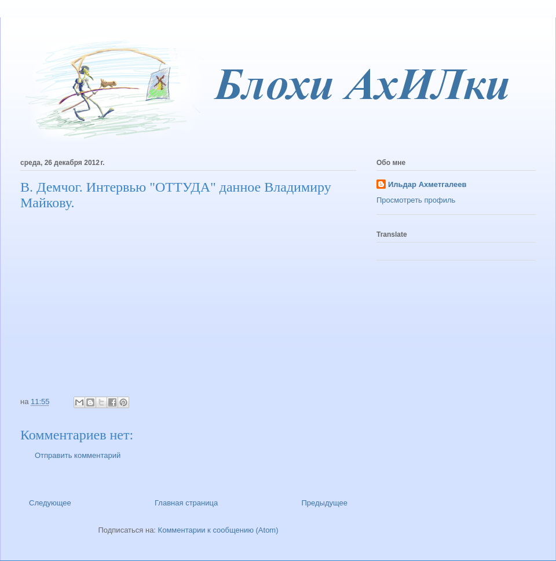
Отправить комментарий (77, 455)
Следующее (50, 502)
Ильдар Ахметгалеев (427, 184)
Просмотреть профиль (415, 200)
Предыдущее (324, 502)
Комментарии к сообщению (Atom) (218, 530)
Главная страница (186, 502)
